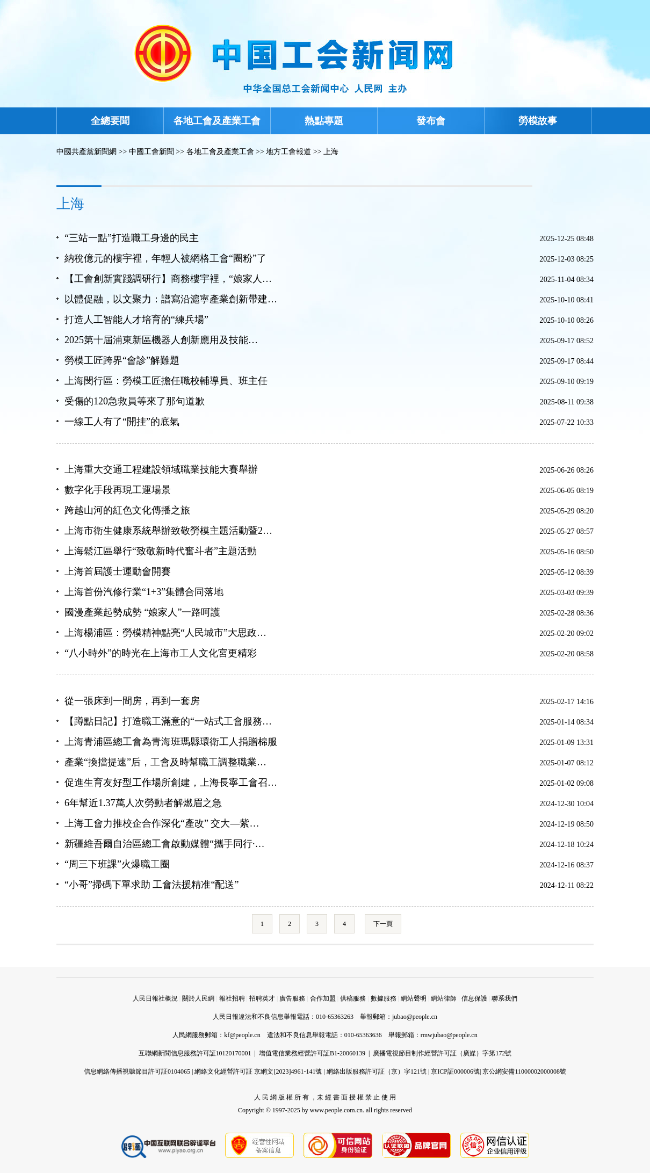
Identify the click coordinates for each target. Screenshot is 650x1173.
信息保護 (474, 998)
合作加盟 (323, 998)
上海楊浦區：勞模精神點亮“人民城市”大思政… (165, 632)
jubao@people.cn (414, 1016)
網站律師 (444, 998)
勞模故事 (537, 120)
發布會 (430, 120)
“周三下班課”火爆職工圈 (117, 864)
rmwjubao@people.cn (449, 1035)
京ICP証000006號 (455, 1071)
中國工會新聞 (151, 152)
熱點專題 (324, 120)
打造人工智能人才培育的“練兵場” (136, 319)
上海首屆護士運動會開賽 (117, 571)
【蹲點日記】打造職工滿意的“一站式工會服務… (168, 721)
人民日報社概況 (155, 998)
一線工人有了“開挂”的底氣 (121, 421)
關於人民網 (198, 998)
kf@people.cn (242, 1035)
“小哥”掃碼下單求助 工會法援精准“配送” (151, 884)
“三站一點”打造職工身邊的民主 (131, 238)
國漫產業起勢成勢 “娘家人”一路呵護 (142, 612)
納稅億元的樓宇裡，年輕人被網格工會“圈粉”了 (165, 258)
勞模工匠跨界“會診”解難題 (121, 360)
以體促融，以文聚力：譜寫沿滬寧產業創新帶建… (170, 299)
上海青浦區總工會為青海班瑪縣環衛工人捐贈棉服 (170, 741)
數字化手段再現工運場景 (117, 489)
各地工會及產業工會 (217, 120)
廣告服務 (292, 998)
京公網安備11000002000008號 (524, 1071)
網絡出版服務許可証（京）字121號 (377, 1071)
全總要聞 (110, 120)
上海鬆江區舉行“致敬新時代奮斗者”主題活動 (160, 551)
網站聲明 (414, 998)
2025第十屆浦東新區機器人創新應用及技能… (161, 340)
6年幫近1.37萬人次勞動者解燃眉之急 (143, 803)
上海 (330, 152)
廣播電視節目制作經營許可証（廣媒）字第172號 (442, 1053)
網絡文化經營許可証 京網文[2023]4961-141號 (258, 1071)
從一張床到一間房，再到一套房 (132, 701)
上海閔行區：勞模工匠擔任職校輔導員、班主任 (166, 380)
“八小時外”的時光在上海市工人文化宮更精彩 (160, 653)
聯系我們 (504, 998)
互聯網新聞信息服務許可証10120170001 (195, 1053)
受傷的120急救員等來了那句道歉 (134, 401)
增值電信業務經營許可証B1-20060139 (312, 1053)
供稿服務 (353, 998)
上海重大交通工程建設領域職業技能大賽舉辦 (161, 469)
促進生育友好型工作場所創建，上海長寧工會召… (170, 782)
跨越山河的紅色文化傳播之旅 (127, 510)
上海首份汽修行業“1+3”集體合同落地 (143, 591)
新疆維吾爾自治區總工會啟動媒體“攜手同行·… (164, 843)
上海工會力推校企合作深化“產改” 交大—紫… (161, 823)
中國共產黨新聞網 (86, 152)
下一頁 (383, 924)
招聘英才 (262, 998)
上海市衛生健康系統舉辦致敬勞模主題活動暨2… (168, 530)
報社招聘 (232, 998)
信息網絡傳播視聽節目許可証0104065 (137, 1071)
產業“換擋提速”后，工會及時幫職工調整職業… (165, 762)
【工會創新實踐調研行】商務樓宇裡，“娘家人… (168, 278)
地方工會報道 (288, 152)
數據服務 (383, 998)
